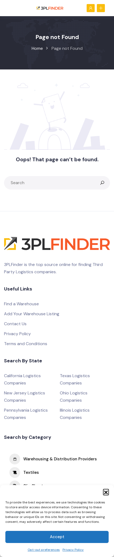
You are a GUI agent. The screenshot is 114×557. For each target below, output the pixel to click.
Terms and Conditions (25, 343)
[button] (106, 492)
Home (37, 48)
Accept (57, 537)
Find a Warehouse (21, 304)
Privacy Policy (73, 550)
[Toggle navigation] (10, 7)
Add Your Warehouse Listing (31, 314)
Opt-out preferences (44, 550)
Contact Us (15, 324)
